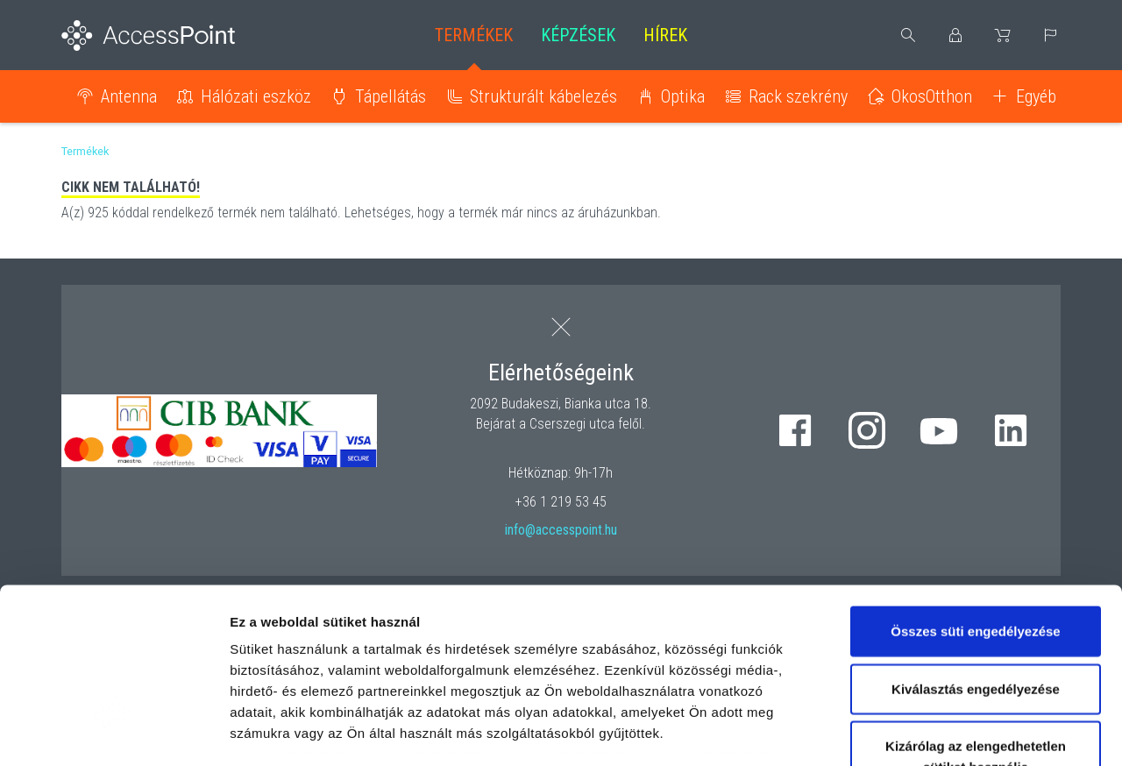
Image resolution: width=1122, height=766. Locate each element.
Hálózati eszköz (256, 96)
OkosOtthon (931, 96)
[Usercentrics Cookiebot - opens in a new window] (113, 732)
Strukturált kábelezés (543, 96)
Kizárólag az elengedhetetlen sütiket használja (975, 624)
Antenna (129, 96)
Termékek (474, 35)
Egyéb (1036, 96)
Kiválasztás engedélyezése (975, 555)
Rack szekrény (798, 96)
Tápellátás (390, 96)
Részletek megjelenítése (996, 731)
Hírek (665, 35)
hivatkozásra (536, 642)
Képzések (578, 35)
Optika (683, 96)
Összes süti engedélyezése (975, 498)
